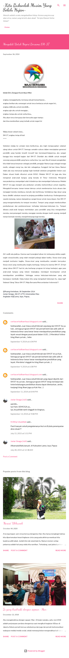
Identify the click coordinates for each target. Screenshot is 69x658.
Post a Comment (10, 456)
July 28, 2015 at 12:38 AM (22, 450)
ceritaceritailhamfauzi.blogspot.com (26, 321)
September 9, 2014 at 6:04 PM (24, 341)
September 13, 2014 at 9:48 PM (24, 414)
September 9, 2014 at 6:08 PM (24, 366)
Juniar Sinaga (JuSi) (19, 399)
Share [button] (60, 303)
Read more (61, 550)
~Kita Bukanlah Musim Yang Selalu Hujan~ (27, 8)
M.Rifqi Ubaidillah (18, 422)
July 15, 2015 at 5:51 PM (21, 433)
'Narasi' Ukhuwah (13, 523)
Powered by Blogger (34, 651)
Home (7, 27)
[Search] (58, 4)
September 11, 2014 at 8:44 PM (24, 391)
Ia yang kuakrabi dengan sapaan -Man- (25, 609)
